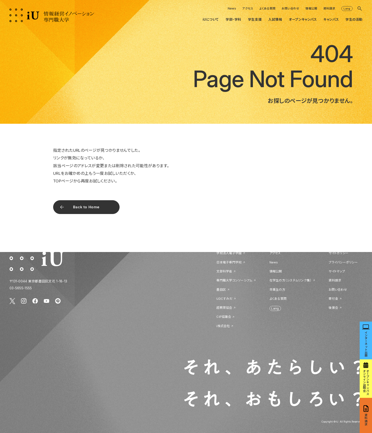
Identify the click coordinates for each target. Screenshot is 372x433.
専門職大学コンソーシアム (234, 280)
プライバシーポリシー (343, 262)
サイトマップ (337, 271)
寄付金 (333, 298)
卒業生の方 (277, 289)
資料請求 (329, 8)
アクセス (247, 8)
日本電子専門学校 (229, 262)
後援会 (333, 307)
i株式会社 (223, 326)
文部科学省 (224, 271)
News (232, 8)
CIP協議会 (223, 316)
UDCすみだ (224, 298)
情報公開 (311, 8)
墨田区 (221, 289)
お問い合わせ (290, 8)
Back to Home (86, 207)
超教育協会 (224, 307)
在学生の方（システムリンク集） (291, 280)
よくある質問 (267, 8)
